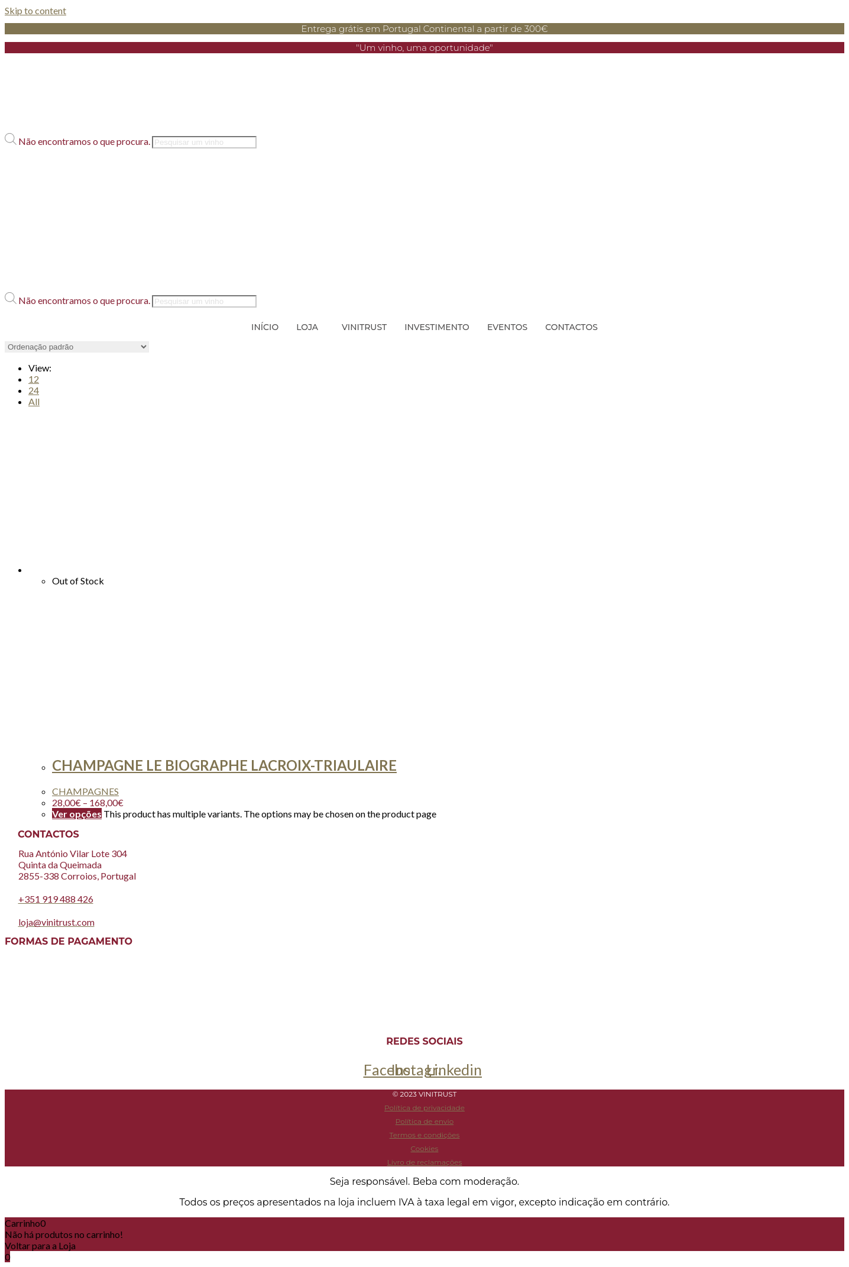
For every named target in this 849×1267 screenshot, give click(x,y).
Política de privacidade (424, 1107)
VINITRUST (364, 327)
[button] (424, 128)
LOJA (307, 327)
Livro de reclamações (424, 1162)
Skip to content (35, 10)
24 (33, 390)
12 (33, 378)
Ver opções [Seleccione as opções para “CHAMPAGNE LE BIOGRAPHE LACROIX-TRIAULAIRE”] (77, 813)
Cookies (425, 1148)
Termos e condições (425, 1134)
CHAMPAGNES (85, 791)
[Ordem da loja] (77, 347)
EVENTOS (507, 327)
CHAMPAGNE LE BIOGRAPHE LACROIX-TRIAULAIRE (224, 765)
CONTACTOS (571, 327)
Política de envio (424, 1121)
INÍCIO (264, 327)
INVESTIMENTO (436, 327)
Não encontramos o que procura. (85, 141)
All (34, 401)
